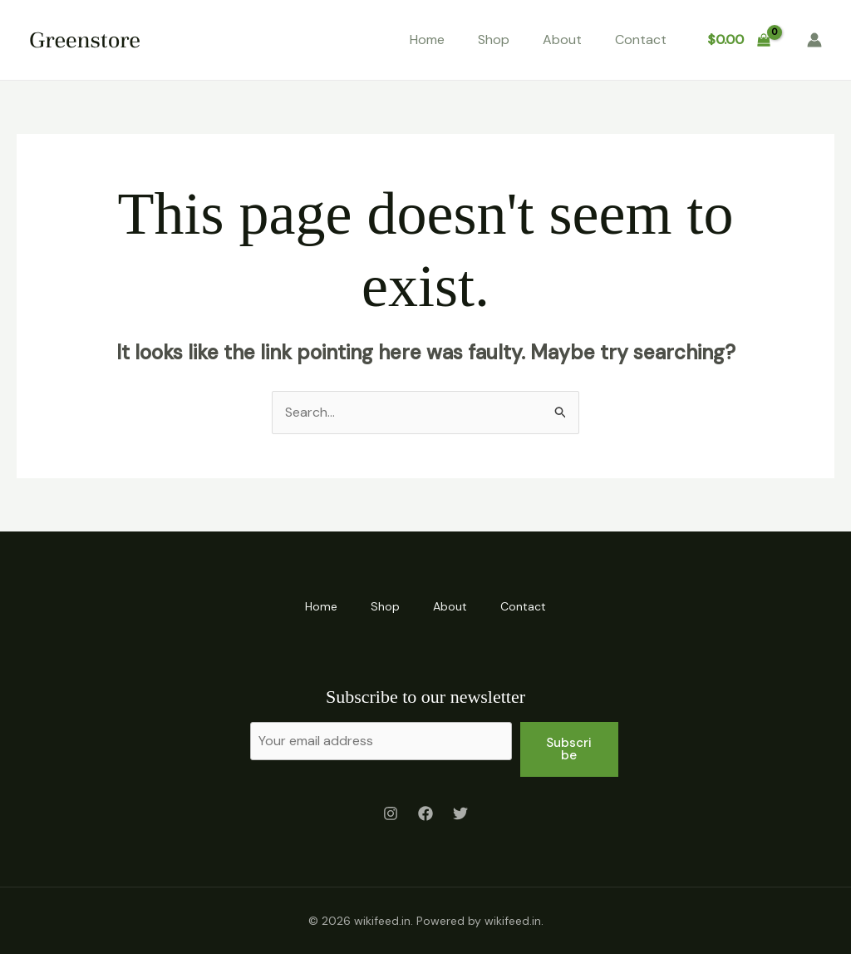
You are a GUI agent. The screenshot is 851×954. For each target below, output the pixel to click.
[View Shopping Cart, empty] (738, 40)
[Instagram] (390, 813)
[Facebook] (425, 813)
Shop (493, 39)
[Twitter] (460, 813)
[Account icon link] (814, 39)
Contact (641, 39)
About (562, 39)
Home (427, 39)
